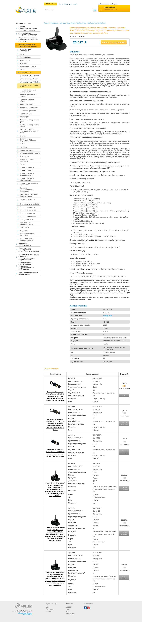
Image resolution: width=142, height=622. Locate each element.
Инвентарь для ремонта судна (29, 121)
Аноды (22, 54)
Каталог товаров (23, 23)
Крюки (22, 144)
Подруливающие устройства (26, 160)
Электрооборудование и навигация (28, 273)
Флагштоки (24, 227)
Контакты (47, 13)
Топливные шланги (27, 213)
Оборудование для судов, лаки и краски (28, 45)
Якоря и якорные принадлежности (27, 239)
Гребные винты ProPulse (30, 82)
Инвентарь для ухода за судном (29, 125)
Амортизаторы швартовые (26, 50)
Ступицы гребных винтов (27, 100)
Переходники (25, 156)
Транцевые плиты (27, 219)
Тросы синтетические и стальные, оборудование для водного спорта (29, 257)
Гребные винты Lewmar (29, 76)
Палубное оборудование (25, 244)
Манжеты (23, 147)
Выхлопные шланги (28, 66)
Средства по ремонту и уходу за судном (29, 195)
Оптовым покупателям (86, 13)
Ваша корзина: (110, 7)
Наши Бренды (70, 613)
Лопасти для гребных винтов (28, 95)
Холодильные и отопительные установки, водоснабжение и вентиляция (26, 265)
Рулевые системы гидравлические (27, 174)
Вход (113, 4)
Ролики (23, 164)
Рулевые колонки (27, 167)
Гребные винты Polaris (29, 79)
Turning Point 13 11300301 (90, 269)
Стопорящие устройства (29, 204)
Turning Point (107, 316)
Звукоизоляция (26, 113)
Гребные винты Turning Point (29, 86)
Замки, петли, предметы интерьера (28, 34)
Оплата (63, 13)
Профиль (49, 611)
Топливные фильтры (28, 210)
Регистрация (104, 4)
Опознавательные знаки (30, 153)
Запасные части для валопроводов (28, 91)
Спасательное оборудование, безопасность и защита (29, 249)
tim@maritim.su (27, 614)
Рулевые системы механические (27, 179)
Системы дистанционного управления (26, 189)
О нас (67, 611)
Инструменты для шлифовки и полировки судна (29, 131)
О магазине (72, 13)
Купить (124, 395)
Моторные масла (27, 150)
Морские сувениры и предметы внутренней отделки (28, 39)
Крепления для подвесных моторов (28, 140)
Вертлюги (24, 63)
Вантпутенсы (25, 60)
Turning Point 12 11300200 (90, 240)
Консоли (23, 136)
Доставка (56, 13)
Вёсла (22, 69)
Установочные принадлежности (27, 223)
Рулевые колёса (26, 170)
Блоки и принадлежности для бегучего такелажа (28, 28)
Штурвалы (24, 230)
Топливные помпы (27, 207)
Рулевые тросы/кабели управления (29, 184)
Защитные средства (28, 110)
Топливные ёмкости (28, 216)
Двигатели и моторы (28, 104)
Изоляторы (24, 117)
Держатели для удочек (29, 107)
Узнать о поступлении (113, 42)
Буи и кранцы (25, 57)
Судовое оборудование (25, 613)
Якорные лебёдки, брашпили (27, 234)
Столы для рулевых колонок (27, 200)
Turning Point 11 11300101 (90, 175)
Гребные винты (26, 72)
